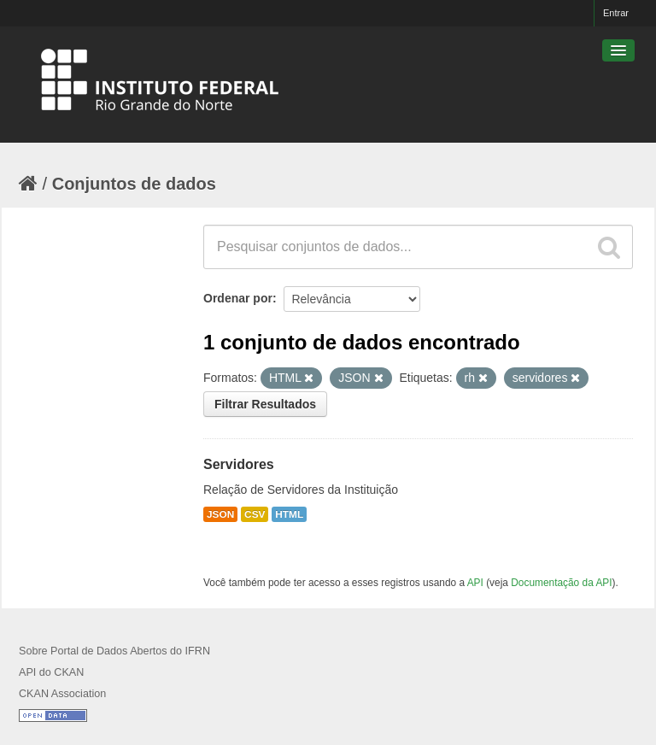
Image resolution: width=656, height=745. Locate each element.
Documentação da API (561, 583)
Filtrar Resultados (265, 404)
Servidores (238, 464)
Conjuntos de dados (134, 183)
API (475, 583)
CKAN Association (62, 694)
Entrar (616, 13)
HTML (289, 514)
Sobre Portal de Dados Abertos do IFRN (114, 651)
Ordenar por (237, 298)
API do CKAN (51, 672)
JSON (220, 514)
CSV (254, 514)
